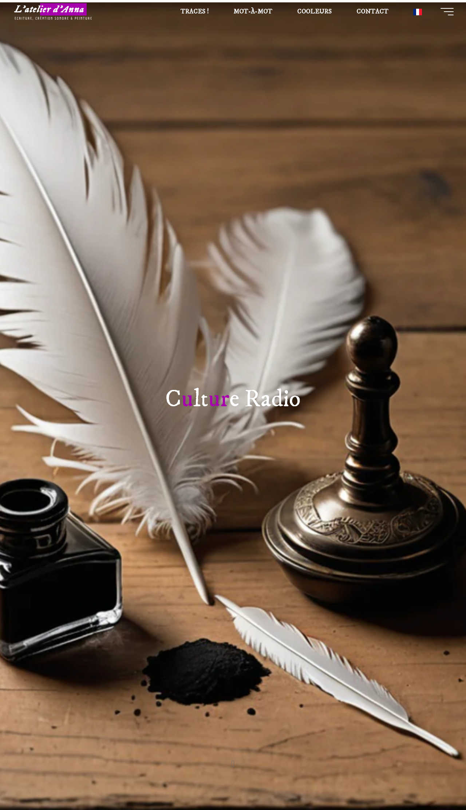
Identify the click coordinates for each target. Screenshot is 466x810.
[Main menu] (444, 12)
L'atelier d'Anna (53, 10)
